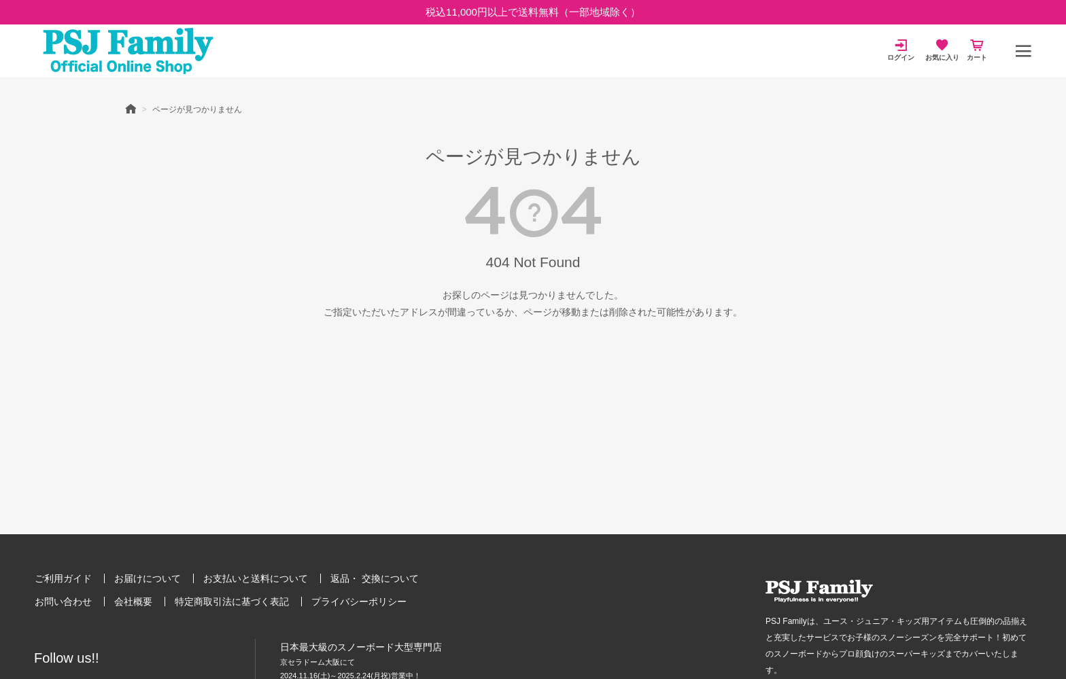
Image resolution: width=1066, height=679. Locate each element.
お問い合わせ (63, 601)
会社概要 (133, 601)
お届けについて (147, 578)
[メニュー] (1023, 51)
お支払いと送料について (255, 578)
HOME (130, 108)
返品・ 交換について (374, 578)
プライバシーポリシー (359, 601)
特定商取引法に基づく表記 (232, 601)
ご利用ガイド (63, 578)
